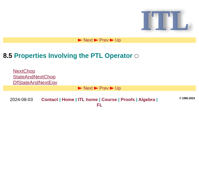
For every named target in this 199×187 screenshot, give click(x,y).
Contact (49, 99)
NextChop (24, 71)
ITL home (88, 99)
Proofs (128, 99)
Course (109, 99)
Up (115, 40)
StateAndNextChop (34, 76)
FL (99, 105)
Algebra (146, 99)
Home (68, 99)
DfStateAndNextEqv (35, 82)
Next (85, 40)
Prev (101, 40)
